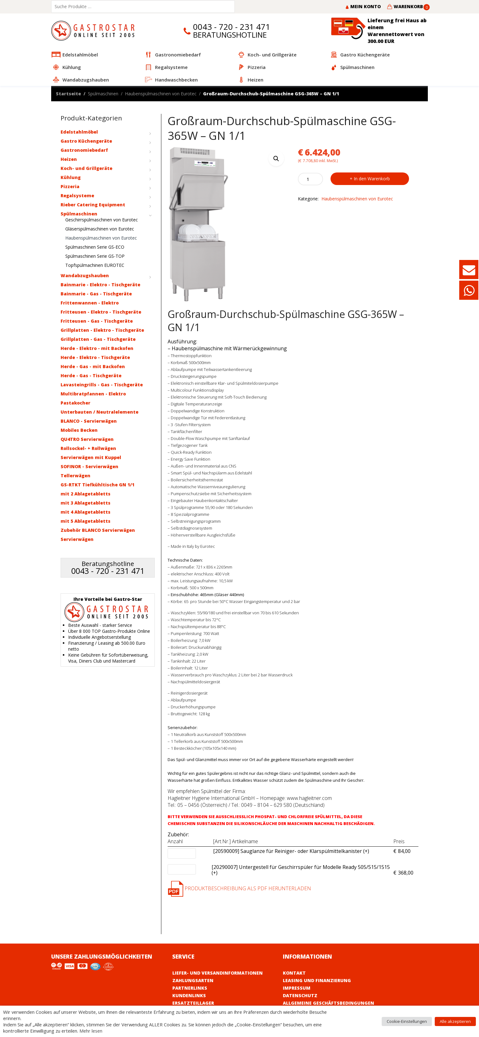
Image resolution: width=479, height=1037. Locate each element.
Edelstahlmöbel (79, 132)
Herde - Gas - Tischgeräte (91, 375)
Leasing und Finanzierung (317, 980)
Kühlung (71, 177)
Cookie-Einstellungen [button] (407, 1021)
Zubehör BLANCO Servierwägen (98, 530)
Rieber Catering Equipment (93, 205)
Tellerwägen (75, 476)
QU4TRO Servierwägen (87, 439)
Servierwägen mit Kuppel (91, 457)
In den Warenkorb (372, 179)
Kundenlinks (189, 995)
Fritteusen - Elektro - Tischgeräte (101, 312)
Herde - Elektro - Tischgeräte (95, 357)
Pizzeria (70, 186)
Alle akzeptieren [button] (455, 1021)
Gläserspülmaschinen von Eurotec (99, 229)
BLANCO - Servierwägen (89, 421)
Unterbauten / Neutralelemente (99, 412)
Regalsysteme (77, 195)
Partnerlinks (189, 988)
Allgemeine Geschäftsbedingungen (328, 1003)
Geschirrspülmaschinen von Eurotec (101, 220)
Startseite (68, 94)
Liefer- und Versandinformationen (217, 973)
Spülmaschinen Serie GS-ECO (94, 247)
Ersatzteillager (193, 1003)
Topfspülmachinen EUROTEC (94, 265)
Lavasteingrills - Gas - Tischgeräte (102, 385)
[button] (276, 158)
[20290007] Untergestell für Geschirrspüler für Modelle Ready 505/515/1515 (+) (301, 870)
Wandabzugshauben (85, 275)
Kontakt (294, 973)
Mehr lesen (90, 1031)
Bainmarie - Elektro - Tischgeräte (100, 285)
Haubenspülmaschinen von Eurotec (160, 94)
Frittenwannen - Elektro (90, 303)
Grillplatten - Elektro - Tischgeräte (102, 330)
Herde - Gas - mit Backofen (93, 366)
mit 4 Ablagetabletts (85, 512)
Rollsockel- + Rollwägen (88, 448)
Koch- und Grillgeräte (86, 168)
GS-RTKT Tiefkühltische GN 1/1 (97, 485)
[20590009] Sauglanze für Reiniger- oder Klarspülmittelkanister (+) (291, 851)
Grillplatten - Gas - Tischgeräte (98, 339)
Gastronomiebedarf (84, 150)
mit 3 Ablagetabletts (85, 503)
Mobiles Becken (79, 430)
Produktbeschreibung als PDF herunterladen (239, 888)
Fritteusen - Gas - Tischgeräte (97, 321)
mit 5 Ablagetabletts (85, 521)
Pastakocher (75, 403)
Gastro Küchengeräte (86, 141)
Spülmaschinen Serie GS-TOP (95, 256)
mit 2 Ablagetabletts (85, 494)
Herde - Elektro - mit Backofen (97, 348)
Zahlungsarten (192, 980)
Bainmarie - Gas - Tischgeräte (96, 294)
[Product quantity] (310, 179)
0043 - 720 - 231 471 (231, 27)
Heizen (69, 159)
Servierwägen (77, 539)
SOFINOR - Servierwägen (89, 466)
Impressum (296, 988)
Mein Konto (363, 6)
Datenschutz (300, 995)
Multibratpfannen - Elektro (93, 394)
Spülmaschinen (103, 94)
